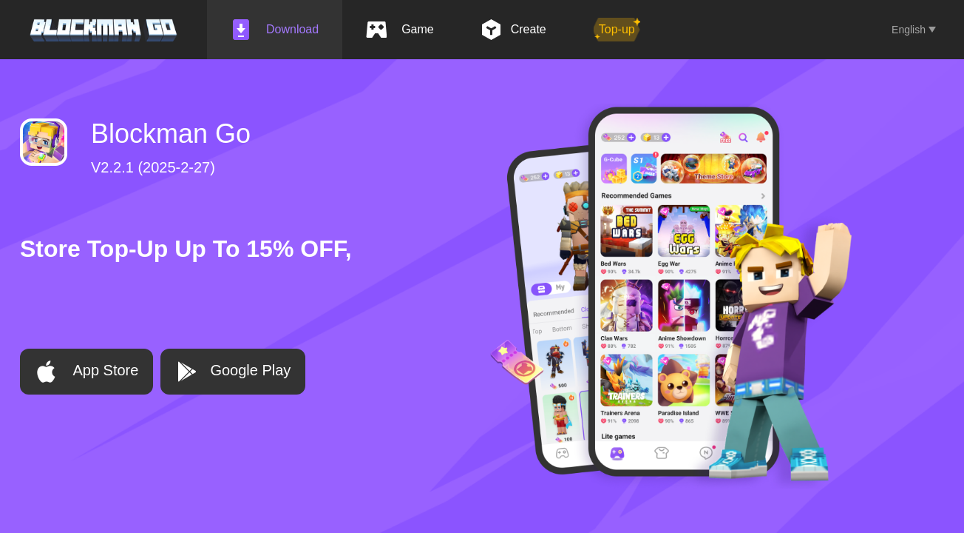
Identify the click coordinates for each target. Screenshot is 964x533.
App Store (86, 371)
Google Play (233, 371)
